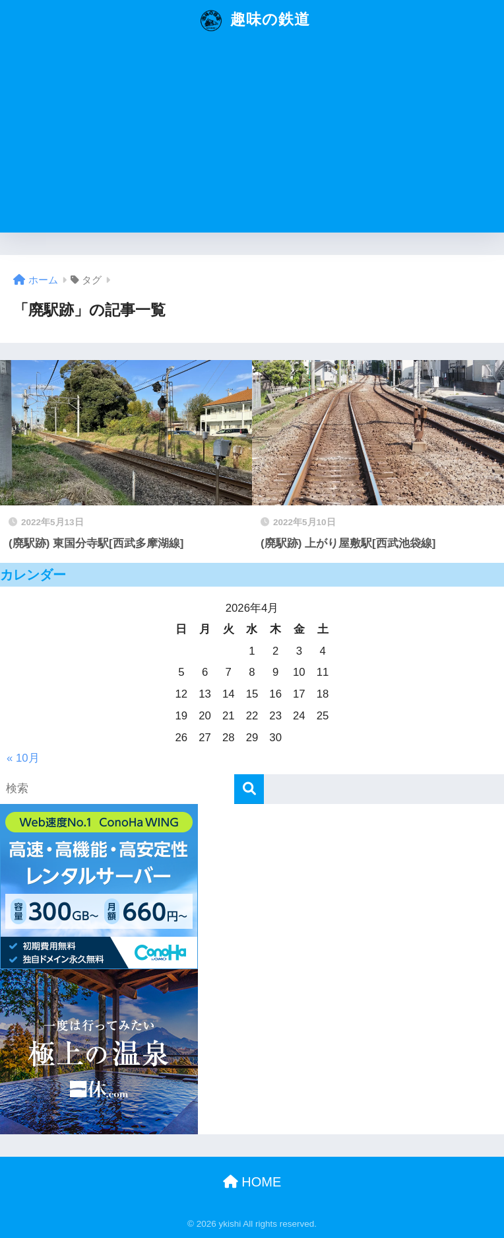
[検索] (249, 789)
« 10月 (23, 758)
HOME (252, 1182)
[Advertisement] (252, 140)
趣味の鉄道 (253, 20)
